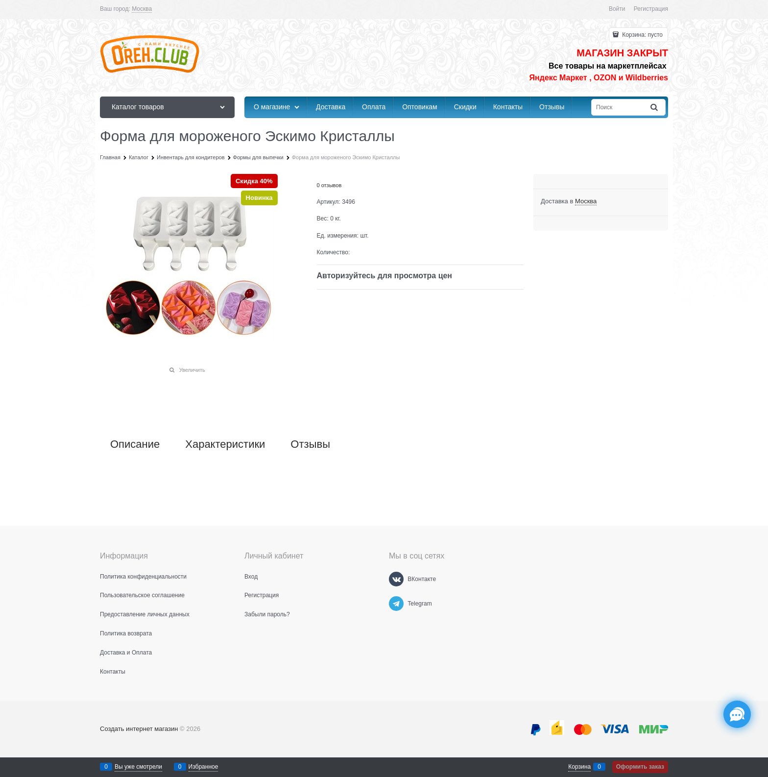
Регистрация (651, 8)
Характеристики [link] (225, 444)
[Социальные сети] (737, 714)
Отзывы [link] (310, 444)
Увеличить (192, 370)
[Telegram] (396, 603)
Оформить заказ (640, 766)
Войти (617, 8)
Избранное (203, 767)
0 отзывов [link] (329, 185)
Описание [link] (135, 444)
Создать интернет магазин (139, 728)
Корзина (579, 767)
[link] (142, 9)
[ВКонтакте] (396, 579)
